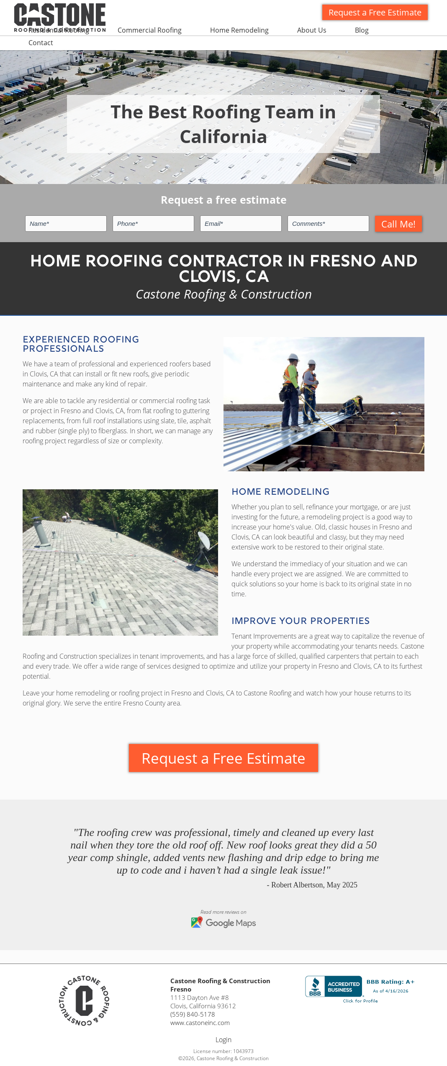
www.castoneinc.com (200, 1022)
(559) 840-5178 (192, 1014)
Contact (40, 42)
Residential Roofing (58, 30)
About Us (311, 30)
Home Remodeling (239, 30)
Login (223, 1039)
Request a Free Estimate (375, 12)
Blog (362, 30)
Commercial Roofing (150, 30)
